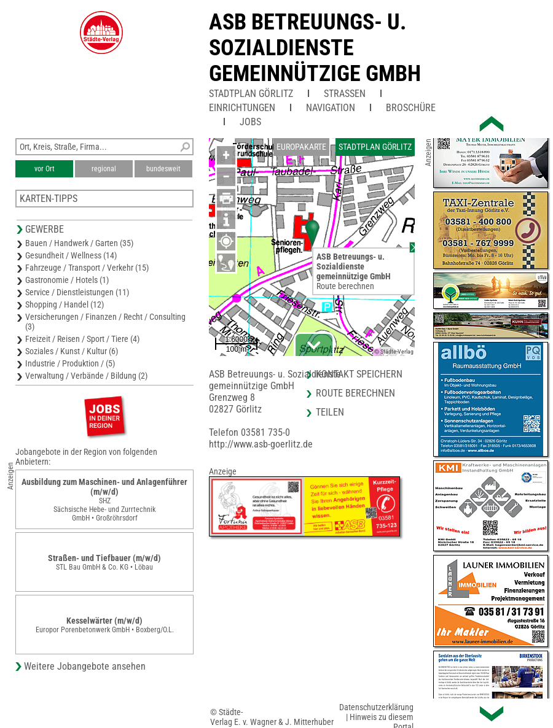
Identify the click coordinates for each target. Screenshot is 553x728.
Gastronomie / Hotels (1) (67, 280)
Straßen (345, 93)
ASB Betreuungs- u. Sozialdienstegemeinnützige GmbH (315, 48)
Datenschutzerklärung (376, 707)
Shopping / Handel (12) (64, 304)
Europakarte (301, 147)
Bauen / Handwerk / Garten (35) (79, 243)
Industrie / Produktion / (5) (70, 363)
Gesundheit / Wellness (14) (71, 255)
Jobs (250, 122)
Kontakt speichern (359, 374)
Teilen (330, 412)
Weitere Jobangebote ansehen (85, 666)
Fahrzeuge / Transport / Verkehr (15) (87, 268)
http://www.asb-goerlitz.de (261, 444)
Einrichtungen (242, 108)
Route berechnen (345, 286)
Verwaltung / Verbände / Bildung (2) (86, 376)
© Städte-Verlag (394, 351)
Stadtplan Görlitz (251, 93)
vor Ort (44, 169)
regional (104, 169)
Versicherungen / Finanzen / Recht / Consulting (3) (105, 321)
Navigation (330, 108)
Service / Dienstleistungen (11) (77, 292)
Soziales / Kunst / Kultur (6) (71, 351)
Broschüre (411, 108)
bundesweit (163, 169)
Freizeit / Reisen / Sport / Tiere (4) (82, 339)
